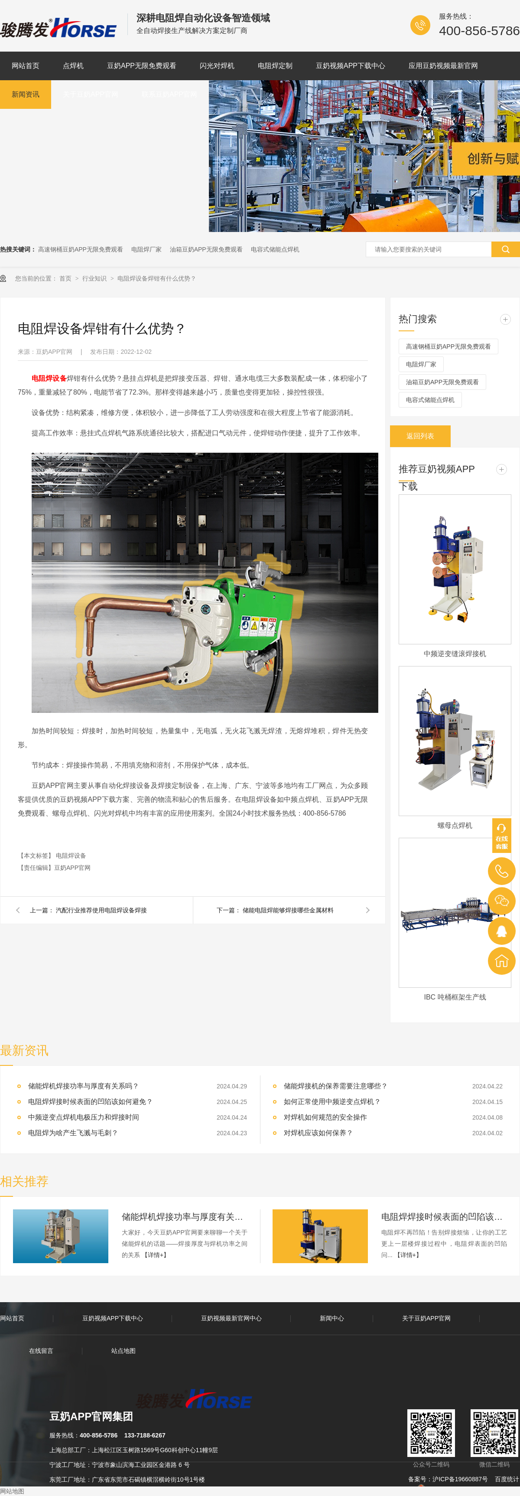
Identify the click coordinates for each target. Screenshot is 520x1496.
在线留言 (41, 1350)
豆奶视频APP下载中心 (350, 65)
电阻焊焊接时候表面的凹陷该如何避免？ (90, 1101)
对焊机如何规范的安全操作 (325, 1117)
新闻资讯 (25, 94)
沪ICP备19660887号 (460, 1479)
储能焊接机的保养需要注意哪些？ (336, 1086)
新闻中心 (332, 1318)
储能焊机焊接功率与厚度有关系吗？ (83, 1086)
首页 (66, 278)
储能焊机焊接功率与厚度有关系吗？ (184, 1217)
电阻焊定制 (275, 65)
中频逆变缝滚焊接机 (455, 653)
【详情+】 (155, 1254)
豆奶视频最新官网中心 (231, 1318)
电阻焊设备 (71, 855)
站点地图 (123, 1350)
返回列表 (420, 436)
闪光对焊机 (217, 65)
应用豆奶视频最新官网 (443, 65)
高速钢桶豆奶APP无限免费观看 (80, 249)
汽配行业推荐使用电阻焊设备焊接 (101, 910)
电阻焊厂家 (146, 249)
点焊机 (73, 65)
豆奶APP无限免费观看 (141, 65)
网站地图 (12, 1491)
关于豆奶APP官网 (90, 94)
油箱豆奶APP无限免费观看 (206, 249)
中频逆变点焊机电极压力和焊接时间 (83, 1117)
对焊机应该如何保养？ (318, 1133)
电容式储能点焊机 (275, 249)
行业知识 (95, 278)
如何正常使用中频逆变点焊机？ (332, 1101)
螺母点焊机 (455, 825)
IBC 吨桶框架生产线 (455, 997)
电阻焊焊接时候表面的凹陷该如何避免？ (444, 1217)
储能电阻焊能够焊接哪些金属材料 (288, 910)
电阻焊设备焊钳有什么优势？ (156, 278)
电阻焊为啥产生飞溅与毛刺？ (73, 1133)
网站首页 (25, 65)
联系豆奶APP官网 (169, 94)
